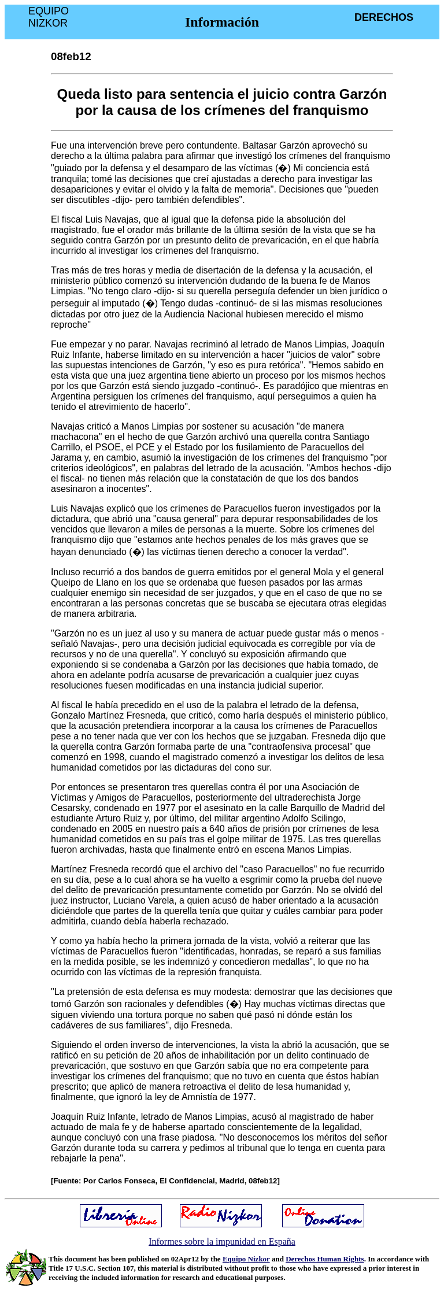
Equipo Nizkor (246, 1258)
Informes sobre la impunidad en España (222, 1241)
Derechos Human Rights (325, 1258)
